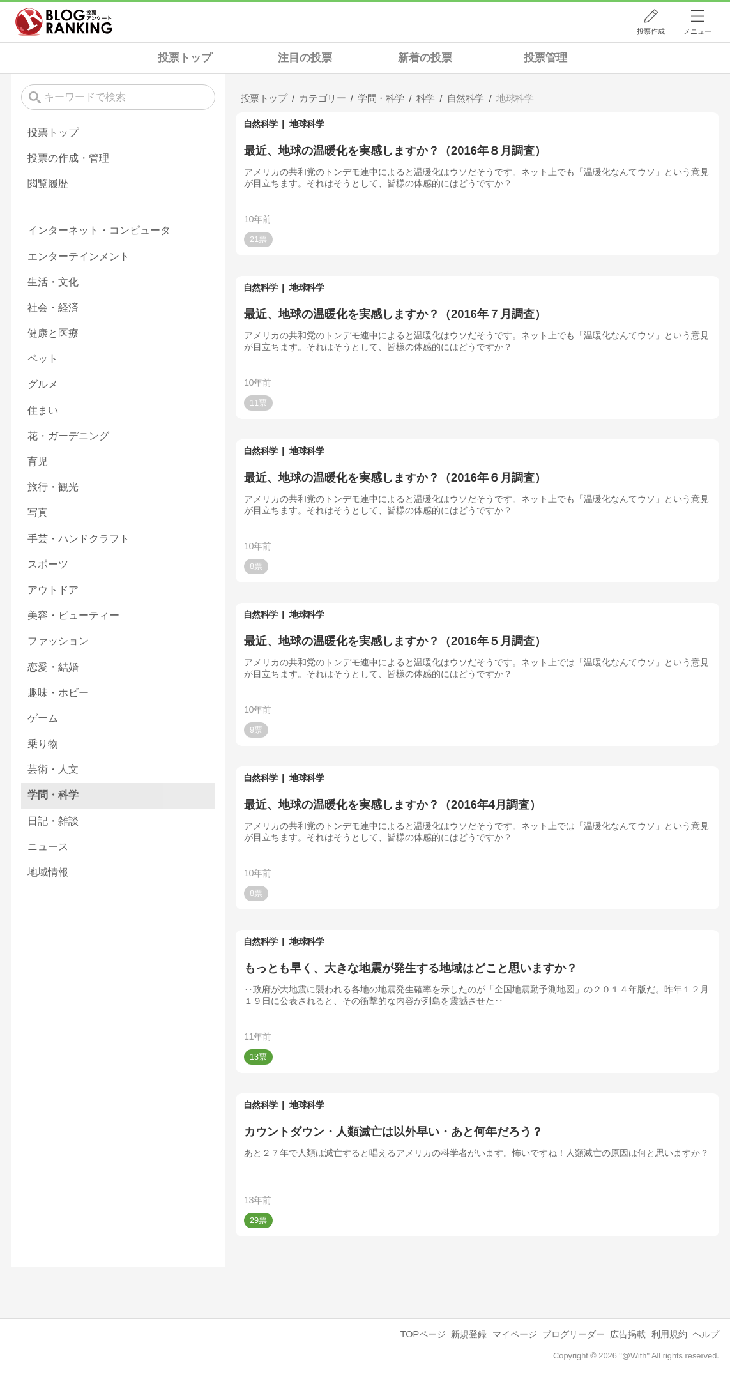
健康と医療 (53, 333)
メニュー (697, 31)
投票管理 (545, 58)
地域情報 (47, 872)
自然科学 (260, 124)
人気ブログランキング (63, 21)
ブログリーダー (573, 1334)
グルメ (42, 384)
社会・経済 (53, 307)
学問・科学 (53, 794)
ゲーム (42, 718)
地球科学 (306, 124)
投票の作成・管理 (68, 158)
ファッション (58, 640)
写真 (37, 512)
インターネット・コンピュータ (99, 230)
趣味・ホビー (58, 692)
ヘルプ (705, 1334)
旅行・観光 (53, 487)
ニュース (47, 846)
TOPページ (423, 1334)
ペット (42, 358)
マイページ (514, 1334)
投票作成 (651, 31)
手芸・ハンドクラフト (78, 538)
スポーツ (47, 564)
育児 (37, 461)
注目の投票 (305, 58)
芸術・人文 (53, 769)
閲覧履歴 (47, 183)
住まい (42, 410)
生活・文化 (53, 282)
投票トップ (185, 58)
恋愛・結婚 (53, 667)
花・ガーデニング (68, 435)
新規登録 (469, 1334)
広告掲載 (628, 1334)
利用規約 (669, 1334)
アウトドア (53, 589)
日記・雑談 (53, 821)
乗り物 (42, 743)
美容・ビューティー (73, 615)
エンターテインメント (78, 256)
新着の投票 (425, 58)
